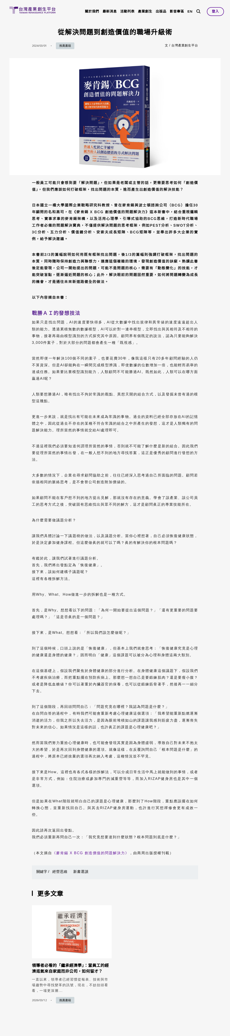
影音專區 (177, 11)
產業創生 (145, 11)
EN (189, 11)
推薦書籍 (65, 45)
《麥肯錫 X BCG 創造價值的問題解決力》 (90, 853)
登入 (215, 11)
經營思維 (60, 872)
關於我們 (92, 11)
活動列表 (127, 11)
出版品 (161, 11)
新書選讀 (80, 872)
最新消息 (110, 11)
